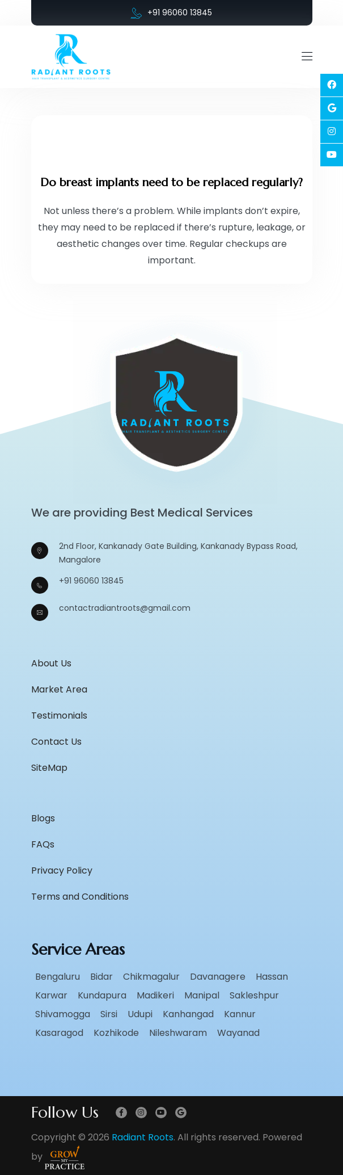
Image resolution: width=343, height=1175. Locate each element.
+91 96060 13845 (171, 13)
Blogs (43, 818)
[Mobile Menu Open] (307, 57)
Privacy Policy (61, 870)
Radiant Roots (142, 1137)
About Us (51, 663)
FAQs (42, 844)
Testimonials (59, 715)
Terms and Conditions (80, 896)
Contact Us (56, 741)
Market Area (59, 689)
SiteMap (49, 767)
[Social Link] (331, 85)
